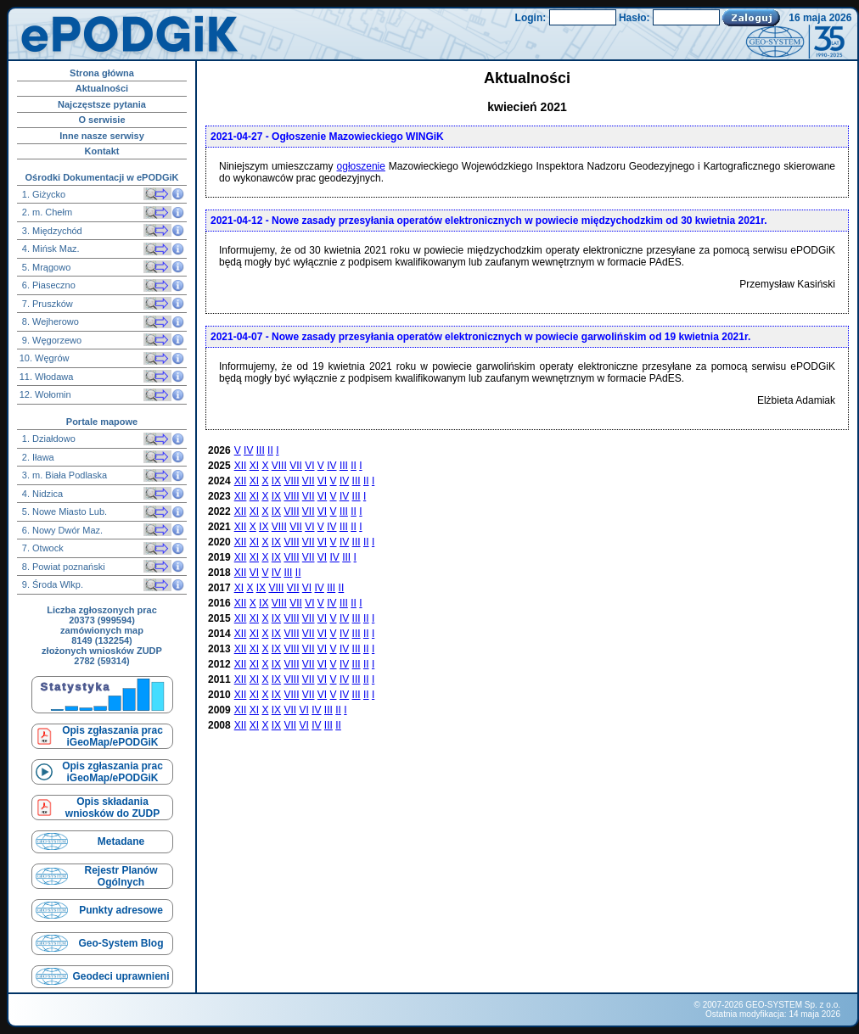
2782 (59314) (101, 661)
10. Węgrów (45, 358)
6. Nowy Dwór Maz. (61, 530)
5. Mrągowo (45, 267)
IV (248, 450)
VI (309, 466)
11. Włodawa (47, 377)
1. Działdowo (48, 438)
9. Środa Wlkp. (51, 584)
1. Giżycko (42, 194)
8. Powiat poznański (62, 567)
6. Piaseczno (48, 285)
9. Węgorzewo (50, 340)
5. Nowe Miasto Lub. (63, 511)
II (270, 450)
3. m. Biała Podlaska (63, 475)
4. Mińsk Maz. (50, 248)
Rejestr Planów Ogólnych (120, 876)
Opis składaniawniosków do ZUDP (112, 807)
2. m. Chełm (46, 212)
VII (295, 466)
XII (240, 466)
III (260, 450)
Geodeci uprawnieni (120, 976)
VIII (279, 466)
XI (254, 466)
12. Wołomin (45, 394)
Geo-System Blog (120, 943)
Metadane (121, 841)
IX (276, 481)
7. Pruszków (46, 304)
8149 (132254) (101, 640)
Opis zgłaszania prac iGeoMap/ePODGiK (112, 736)
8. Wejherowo (49, 321)
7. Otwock (42, 548)
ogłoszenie (361, 166)
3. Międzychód (51, 231)
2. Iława (37, 457)
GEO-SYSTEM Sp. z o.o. (792, 1004)
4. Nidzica (41, 494)
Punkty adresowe (121, 910)
